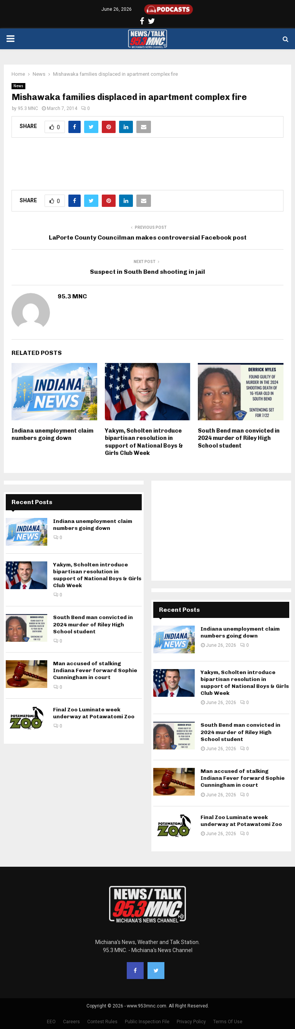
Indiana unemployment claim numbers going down (52, 434)
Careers (71, 1021)
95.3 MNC (28, 108)
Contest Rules (102, 1021)
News (18, 86)
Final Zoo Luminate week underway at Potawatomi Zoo (93, 713)
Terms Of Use (227, 1021)
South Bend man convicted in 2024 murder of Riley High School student (239, 438)
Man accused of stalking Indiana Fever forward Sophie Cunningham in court (95, 670)
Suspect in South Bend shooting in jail (147, 271)
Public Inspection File (147, 1021)
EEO (51, 1021)
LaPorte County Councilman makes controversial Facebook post (148, 237)
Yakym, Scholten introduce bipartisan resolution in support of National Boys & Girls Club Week (144, 442)
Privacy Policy (191, 1021)
